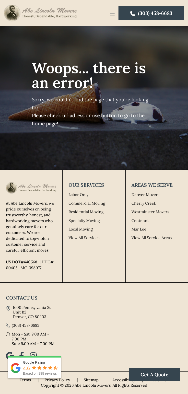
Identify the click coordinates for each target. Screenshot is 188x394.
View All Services (84, 237)
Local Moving (81, 229)
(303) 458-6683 (25, 325)
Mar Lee (138, 229)
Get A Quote (154, 374)
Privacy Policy (64, 379)
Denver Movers (145, 194)
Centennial (141, 220)
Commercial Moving (87, 203)
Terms (32, 379)
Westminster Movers (150, 211)
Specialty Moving (84, 220)
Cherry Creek (143, 203)
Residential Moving (86, 211)
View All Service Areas (151, 237)
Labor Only (78, 194)
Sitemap (98, 379)
